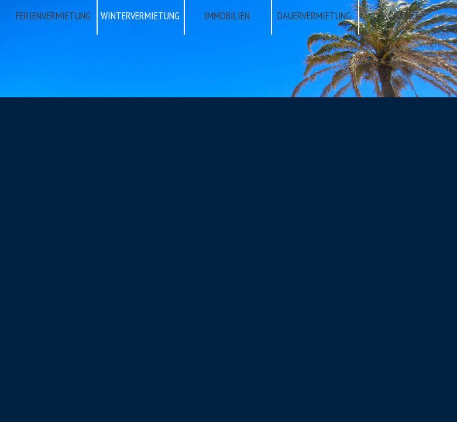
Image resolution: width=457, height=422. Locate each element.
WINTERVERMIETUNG (140, 15)
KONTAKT (401, 15)
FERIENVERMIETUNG (53, 15)
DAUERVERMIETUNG (314, 15)
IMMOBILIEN (227, 15)
